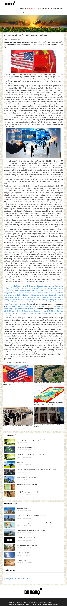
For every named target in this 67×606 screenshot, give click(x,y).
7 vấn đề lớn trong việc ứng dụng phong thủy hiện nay (32, 454)
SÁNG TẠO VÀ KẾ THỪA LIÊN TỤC (26, 477)
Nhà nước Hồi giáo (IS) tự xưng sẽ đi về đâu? (18, 425)
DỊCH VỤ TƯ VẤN (21, 560)
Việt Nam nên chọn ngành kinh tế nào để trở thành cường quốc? (34, 523)
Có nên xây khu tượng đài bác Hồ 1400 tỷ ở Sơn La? (31, 515)
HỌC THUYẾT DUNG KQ (56, 8)
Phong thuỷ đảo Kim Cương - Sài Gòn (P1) (47, 382)
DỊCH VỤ (47, 8)
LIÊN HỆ (22, 12)
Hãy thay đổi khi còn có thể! (24, 447)
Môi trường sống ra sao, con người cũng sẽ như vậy (31, 440)
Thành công (20, 462)
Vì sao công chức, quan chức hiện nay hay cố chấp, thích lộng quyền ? (36, 469)
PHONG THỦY (40, 8)
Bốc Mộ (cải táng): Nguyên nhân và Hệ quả (28, 492)
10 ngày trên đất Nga (22, 508)
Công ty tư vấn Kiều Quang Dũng (17, 579)
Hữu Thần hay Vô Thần (23, 553)
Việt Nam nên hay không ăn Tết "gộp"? (27, 545)
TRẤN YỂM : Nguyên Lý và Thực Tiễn (27, 484)
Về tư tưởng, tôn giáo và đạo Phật (26, 537)
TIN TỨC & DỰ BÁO (31, 8)
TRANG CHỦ (23, 8)
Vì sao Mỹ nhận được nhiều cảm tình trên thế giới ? (31, 530)
